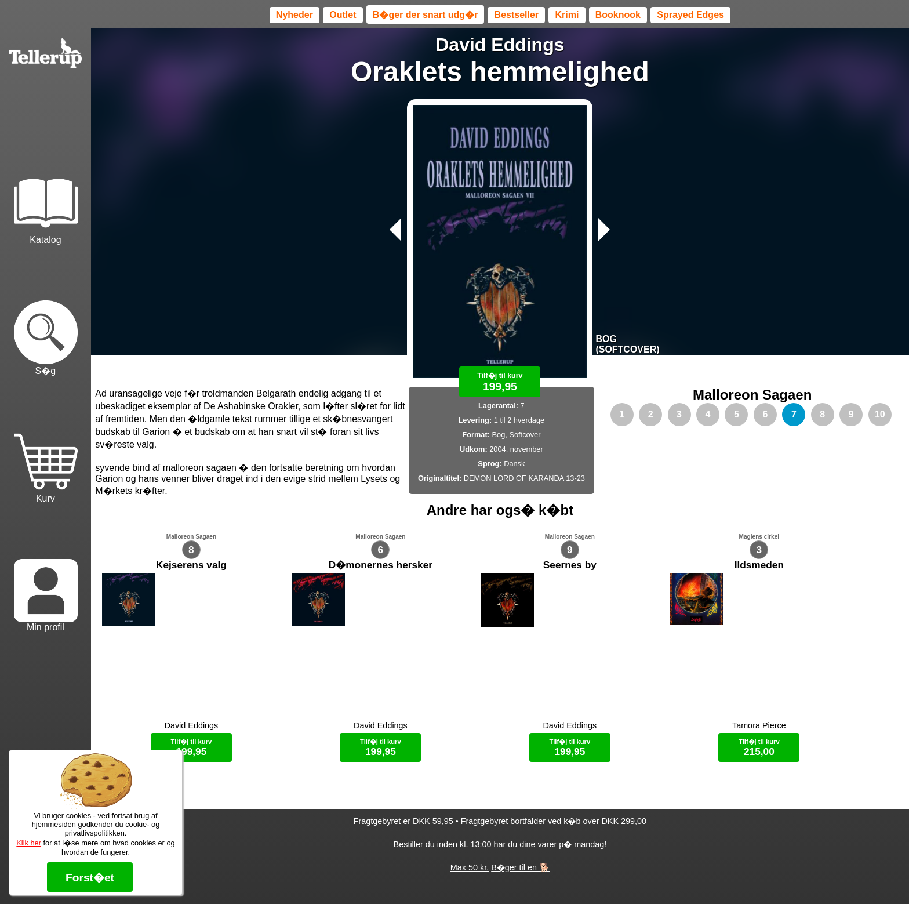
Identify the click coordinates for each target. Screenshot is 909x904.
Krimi (567, 15)
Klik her (28, 842)
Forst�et (90, 878)
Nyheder (294, 15)
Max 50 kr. (469, 875)
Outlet (342, 15)
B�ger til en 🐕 (520, 875)
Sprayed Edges (690, 15)
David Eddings (499, 44)
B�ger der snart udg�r (425, 15)
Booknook (618, 15)
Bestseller (517, 15)
